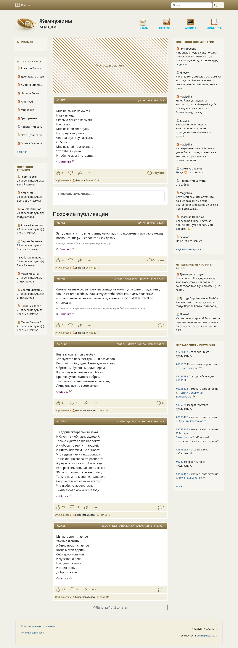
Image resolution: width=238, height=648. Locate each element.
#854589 (61, 278)
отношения (130, 278)
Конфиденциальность (33, 632)
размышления (126, 525)
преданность (157, 278)
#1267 (180, 461)
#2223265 (182, 429)
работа (151, 222)
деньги (141, 222)
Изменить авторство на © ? (196, 366)
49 (63, 589)
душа (114, 525)
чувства (141, 100)
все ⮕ (179, 486)
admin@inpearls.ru (207, 635)
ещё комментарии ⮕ (188, 249)
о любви (142, 343)
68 (63, 403)
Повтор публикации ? (195, 378)
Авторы (190, 20)
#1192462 (182, 474)
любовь (118, 278)
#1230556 (62, 525)
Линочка (65, 162)
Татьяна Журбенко (190, 478)
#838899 (61, 222)
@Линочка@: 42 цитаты (110, 607)
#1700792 (62, 343)
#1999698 (182, 449)
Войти (22, 5)
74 (63, 507)
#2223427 (182, 417)
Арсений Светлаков (191, 421)
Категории (166, 20)
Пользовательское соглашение (38, 626)
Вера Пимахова (188, 368)
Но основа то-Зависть (189, 241)
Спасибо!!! (182, 184)
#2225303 (182, 388)
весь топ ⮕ (23, 151)
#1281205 (62, 421)
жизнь (160, 222)
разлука (142, 421)
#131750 (181, 364)
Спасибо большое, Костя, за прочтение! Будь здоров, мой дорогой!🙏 (194, 224)
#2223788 (182, 376)
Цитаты (143, 20)
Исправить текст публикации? (192, 354)
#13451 (180, 380)
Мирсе (63, 391)
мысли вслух (160, 525)
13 (77, 403)
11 (77, 507)
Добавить (214, 20)
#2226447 (182, 352)
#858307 (61, 100)
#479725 (181, 405)
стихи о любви (156, 100)
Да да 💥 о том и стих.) (190, 172)
